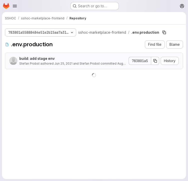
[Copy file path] (164, 32)
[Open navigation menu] (15, 6)
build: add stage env (37, 58)
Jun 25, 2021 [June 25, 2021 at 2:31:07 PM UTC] (63, 63)
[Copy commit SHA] (155, 61)
